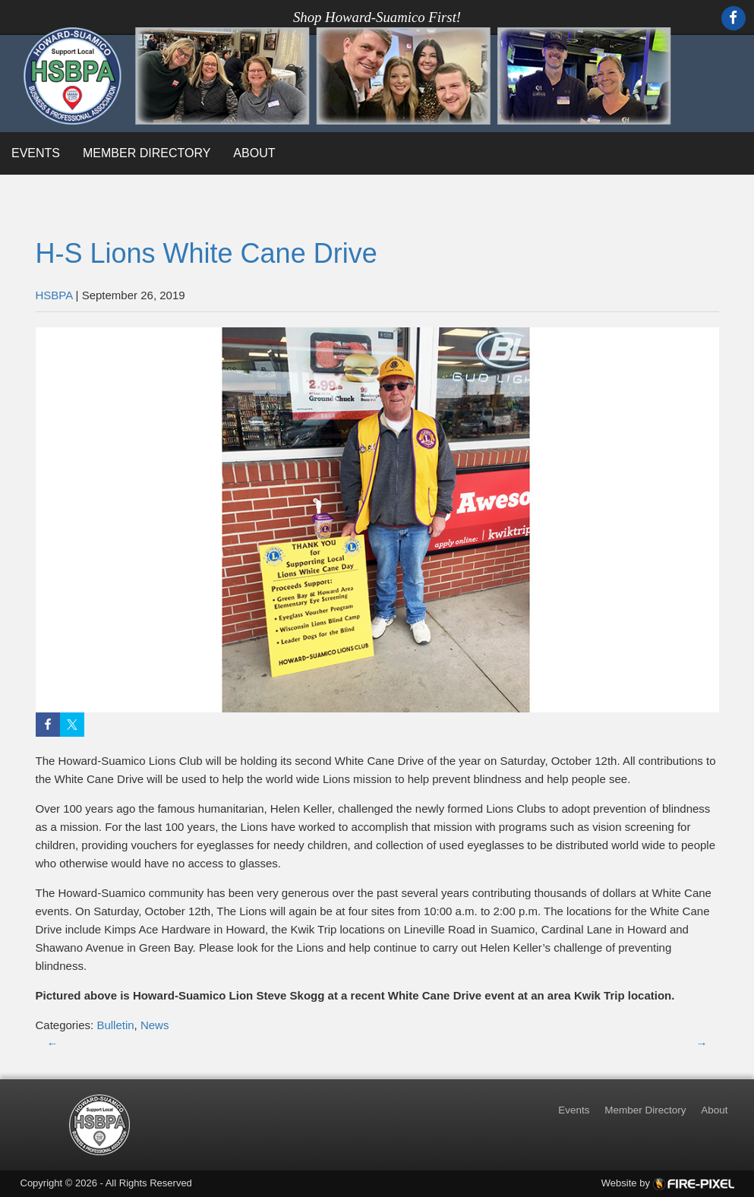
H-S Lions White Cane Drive (206, 253)
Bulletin (115, 1025)
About (254, 153)
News (154, 1025)
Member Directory (146, 153)
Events (35, 153)
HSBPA (54, 295)
